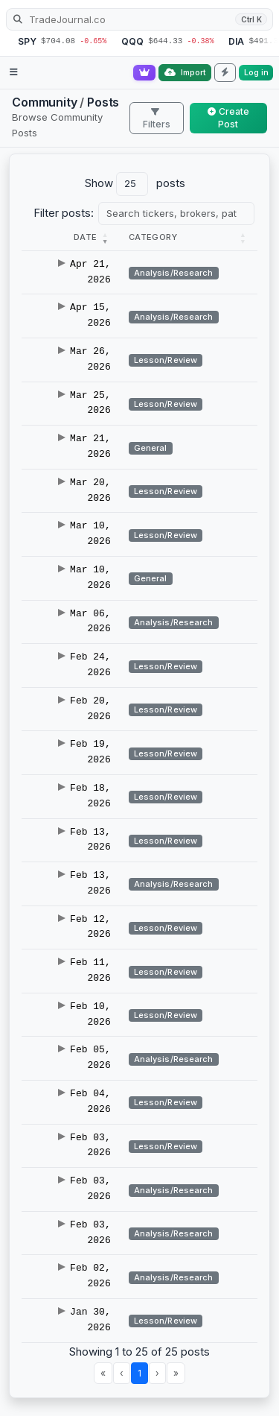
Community (44, 102)
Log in (256, 72)
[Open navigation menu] (14, 73)
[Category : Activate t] (188, 237)
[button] (85, 237)
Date (85, 237)
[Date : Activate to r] (71, 237)
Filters (156, 119)
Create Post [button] (228, 118)
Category (153, 237)
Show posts (135, 184)
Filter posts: (63, 213)
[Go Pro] (144, 72)
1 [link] (139, 1373)
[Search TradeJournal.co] (139, 19)
